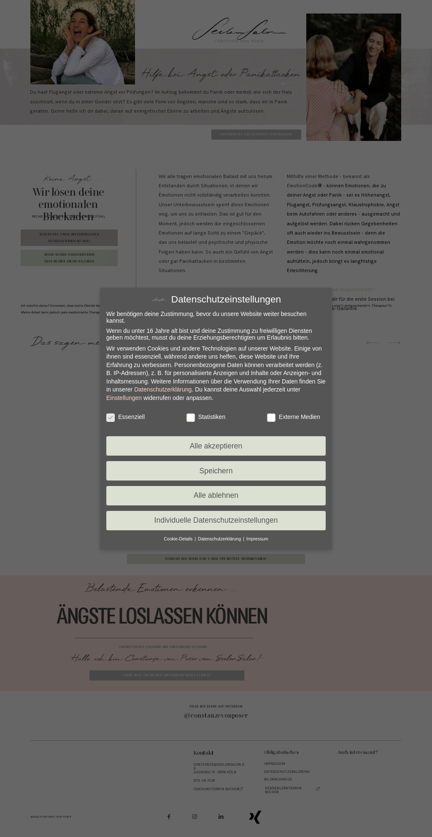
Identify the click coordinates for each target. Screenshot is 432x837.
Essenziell (125, 416)
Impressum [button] (257, 538)
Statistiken (206, 416)
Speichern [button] (216, 471)
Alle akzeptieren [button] (216, 446)
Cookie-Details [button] (179, 538)
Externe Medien (293, 416)
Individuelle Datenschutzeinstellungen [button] (216, 520)
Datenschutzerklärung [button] (220, 538)
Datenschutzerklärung (163, 389)
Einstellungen (124, 397)
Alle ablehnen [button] (216, 495)
